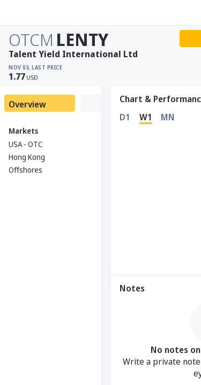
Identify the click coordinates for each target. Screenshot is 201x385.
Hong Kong (27, 157)
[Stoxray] (35, 12)
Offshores (25, 170)
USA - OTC (26, 144)
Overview (27, 104)
